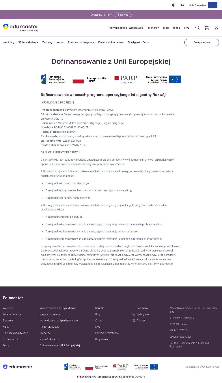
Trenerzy (153, 27)
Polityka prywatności (107, 333)
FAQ (186, 27)
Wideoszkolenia (28, 42)
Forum (6, 345)
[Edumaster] (20, 28)
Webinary (8, 42)
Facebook (140, 308)
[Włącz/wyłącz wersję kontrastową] (173, 5)
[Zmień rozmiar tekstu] (182, 5)
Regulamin (101, 339)
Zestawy (47, 42)
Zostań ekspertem (50, 339)
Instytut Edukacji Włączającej (126, 27)
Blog (166, 27)
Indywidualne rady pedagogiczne (59, 320)
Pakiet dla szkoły (49, 326)
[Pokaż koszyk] (207, 27)
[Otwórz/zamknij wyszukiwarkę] (197, 27)
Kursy (60, 42)
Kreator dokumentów (111, 42)
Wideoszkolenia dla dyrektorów (58, 308)
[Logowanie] (216, 27)
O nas (176, 27)
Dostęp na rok (201, 42)
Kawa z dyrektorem (51, 314)
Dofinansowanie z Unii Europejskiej (60, 345)
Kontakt (99, 308)
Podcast (139, 320)
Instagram (141, 314)
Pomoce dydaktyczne (81, 42)
